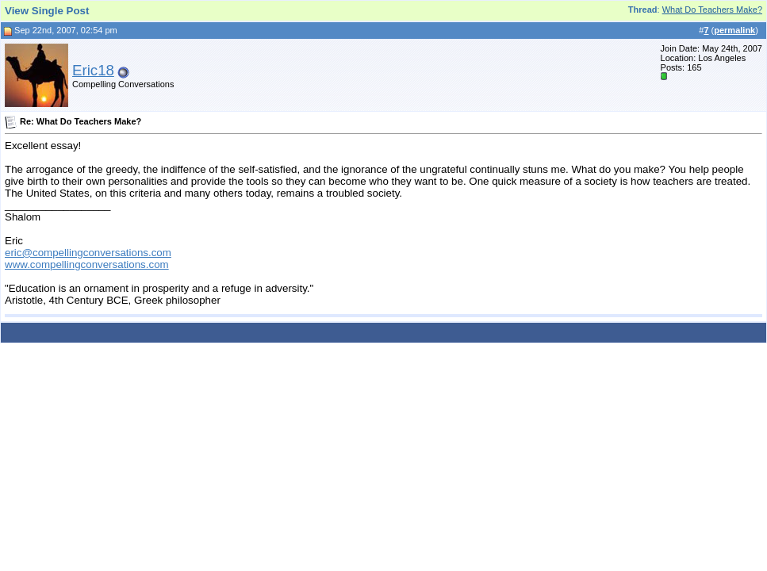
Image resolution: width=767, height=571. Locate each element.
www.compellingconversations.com (87, 264)
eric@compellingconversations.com (88, 253)
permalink (734, 30)
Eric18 (93, 70)
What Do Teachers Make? (712, 9)
